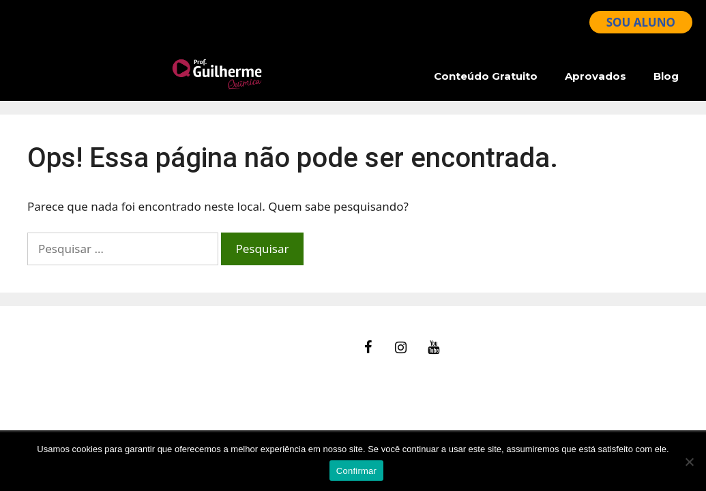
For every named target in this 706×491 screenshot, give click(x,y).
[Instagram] (400, 347)
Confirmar (356, 471)
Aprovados (595, 76)
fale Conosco (62, 342)
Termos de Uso (67, 377)
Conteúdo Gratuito (486, 76)
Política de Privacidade (88, 394)
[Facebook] (367, 347)
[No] (689, 461)
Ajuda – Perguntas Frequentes (109, 359)
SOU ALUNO (640, 22)
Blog (666, 76)
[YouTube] (433, 347)
